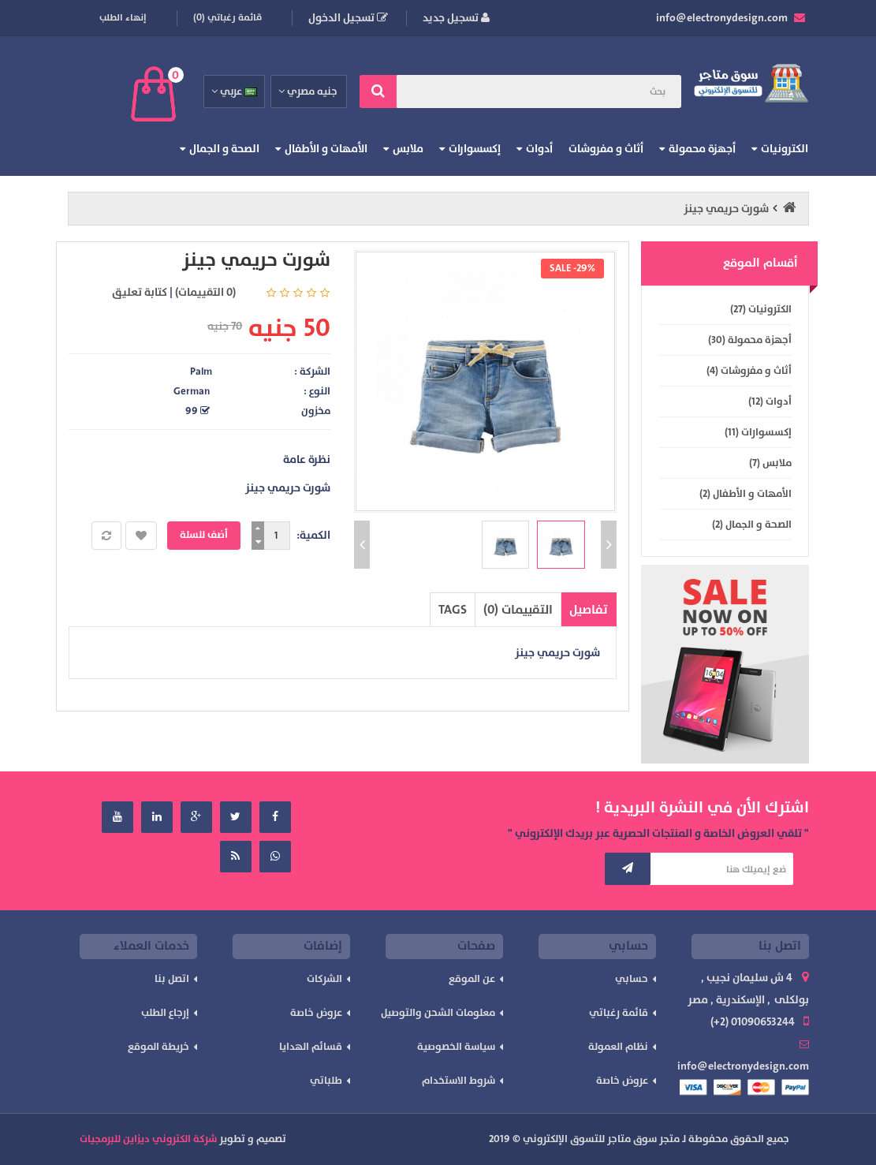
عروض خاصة (622, 1080)
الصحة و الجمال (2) (752, 524)
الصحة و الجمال (224, 149)
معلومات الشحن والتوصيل (438, 1012)
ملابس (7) (770, 463)
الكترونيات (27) (761, 309)
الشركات (324, 979)
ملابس (408, 149)
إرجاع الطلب (165, 1012)
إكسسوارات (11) (758, 432)
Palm (201, 371)
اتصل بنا (172, 979)
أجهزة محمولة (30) (750, 340)
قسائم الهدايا (310, 1046)
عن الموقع (472, 979)
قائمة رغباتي (618, 1012)
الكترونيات (784, 149)
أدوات (539, 149)
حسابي (631, 979)
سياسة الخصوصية (456, 1046)
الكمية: (313, 535)
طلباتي (326, 1080)
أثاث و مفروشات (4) (749, 370)
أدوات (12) (770, 401)
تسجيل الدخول (348, 18)
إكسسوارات (475, 149)
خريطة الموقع (158, 1046)
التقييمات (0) (518, 609)
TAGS (452, 609)
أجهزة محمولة (702, 149)
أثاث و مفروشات (605, 149)
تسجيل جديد (456, 18)
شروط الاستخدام (458, 1080)
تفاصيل (588, 609)
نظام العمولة (618, 1046)
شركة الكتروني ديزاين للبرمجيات (148, 1139)
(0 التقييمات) (205, 292)
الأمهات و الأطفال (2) (745, 493)
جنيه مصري (308, 91)
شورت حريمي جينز (726, 209)
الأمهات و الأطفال (326, 149)
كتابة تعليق (139, 292)
